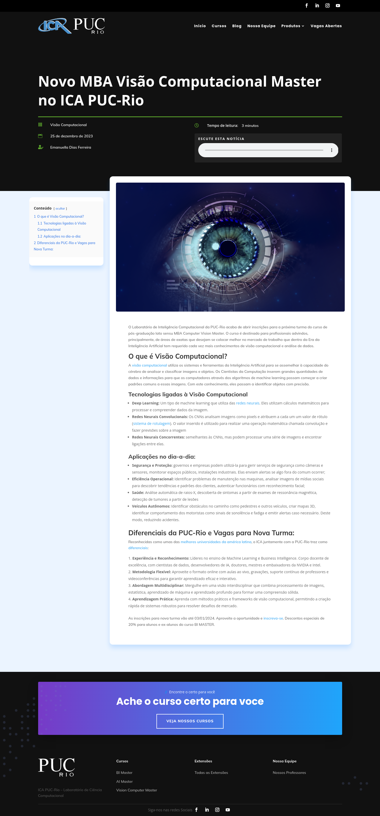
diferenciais (138, 547)
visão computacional (149, 365)
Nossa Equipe (261, 26)
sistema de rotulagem (151, 423)
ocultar (60, 208)
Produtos (291, 26)
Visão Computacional (68, 124)
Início (200, 26)
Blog (237, 26)
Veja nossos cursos (190, 721)
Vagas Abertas (326, 26)
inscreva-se (273, 618)
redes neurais (247, 403)
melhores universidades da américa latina (216, 541)
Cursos (219, 26)
